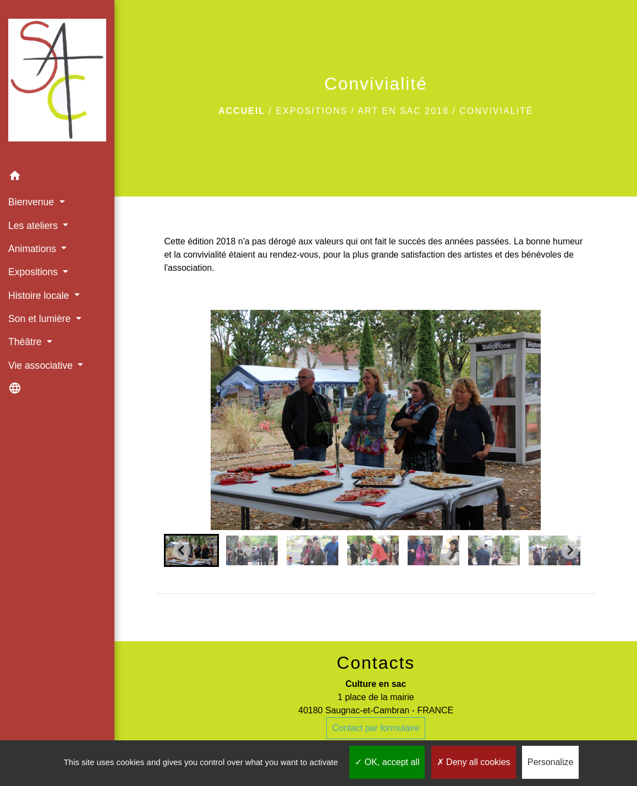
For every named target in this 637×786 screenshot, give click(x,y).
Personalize (551, 762)
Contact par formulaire (375, 728)
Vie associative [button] (41, 365)
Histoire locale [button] (40, 295)
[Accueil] (57, 82)
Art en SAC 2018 (403, 111)
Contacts (376, 663)
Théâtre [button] (26, 341)
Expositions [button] (34, 271)
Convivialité (496, 111)
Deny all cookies (473, 762)
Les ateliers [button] (34, 225)
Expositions (311, 111)
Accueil (241, 111)
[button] (57, 177)
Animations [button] (33, 248)
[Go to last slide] (181, 550)
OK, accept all (387, 762)
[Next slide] (570, 550)
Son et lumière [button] (40, 318)
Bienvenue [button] (32, 202)
